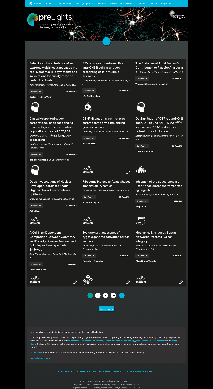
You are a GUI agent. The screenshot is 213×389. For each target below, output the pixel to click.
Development (74, 337)
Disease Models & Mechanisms (151, 337)
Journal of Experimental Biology (119, 337)
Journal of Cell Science (92, 337)
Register (166, 3)
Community (64, 3)
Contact (141, 3)
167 (115, 292)
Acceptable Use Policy (110, 367)
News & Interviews (121, 3)
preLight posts (84, 3)
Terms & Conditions (85, 367)
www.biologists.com (40, 354)
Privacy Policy (65, 367)
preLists (101, 3)
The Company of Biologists (138, 367)
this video (37, 349)
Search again (106, 305)
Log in (153, 3)
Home (35, 3)
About (49, 3)
